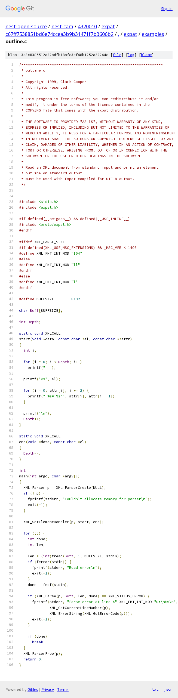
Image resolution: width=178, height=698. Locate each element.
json (168, 689)
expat (108, 26)
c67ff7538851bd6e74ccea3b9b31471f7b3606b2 (59, 34)
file (117, 54)
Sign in (167, 8)
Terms (63, 689)
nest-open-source (26, 26)
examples (153, 34)
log (131, 54)
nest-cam (62, 26)
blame (146, 54)
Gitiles (32, 689)
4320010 (87, 26)
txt (155, 689)
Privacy (47, 689)
